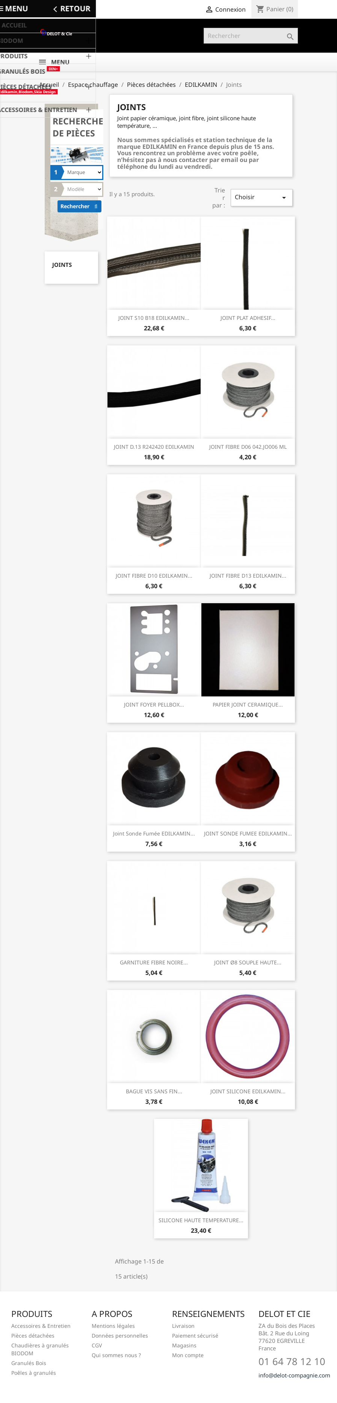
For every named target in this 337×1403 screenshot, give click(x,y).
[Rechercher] (251, 36)
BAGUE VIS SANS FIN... (154, 1091)
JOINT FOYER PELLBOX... (154, 704)
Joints (62, 264)
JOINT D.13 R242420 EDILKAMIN (154, 446)
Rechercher (80, 206)
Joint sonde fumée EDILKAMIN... (154, 833)
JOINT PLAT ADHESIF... (248, 317)
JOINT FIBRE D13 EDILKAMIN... (248, 575)
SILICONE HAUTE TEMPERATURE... (201, 1220)
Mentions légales (113, 1325)
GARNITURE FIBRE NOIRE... (154, 962)
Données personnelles (120, 1335)
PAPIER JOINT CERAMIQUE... (248, 704)
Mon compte (188, 1355)
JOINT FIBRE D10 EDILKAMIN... (154, 575)
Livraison (183, 1325)
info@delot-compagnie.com (294, 1375)
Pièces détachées (32, 1335)
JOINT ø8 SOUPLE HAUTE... (247, 962)
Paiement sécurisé (195, 1335)
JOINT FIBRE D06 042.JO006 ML (248, 446)
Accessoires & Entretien (41, 1325)
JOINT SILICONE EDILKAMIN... (248, 1091)
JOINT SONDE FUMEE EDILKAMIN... (248, 833)
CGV (97, 1345)
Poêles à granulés (33, 1372)
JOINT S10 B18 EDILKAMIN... (153, 317)
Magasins (184, 1345)
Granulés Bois (28, 1363)
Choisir (261, 197)
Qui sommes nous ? (116, 1355)
